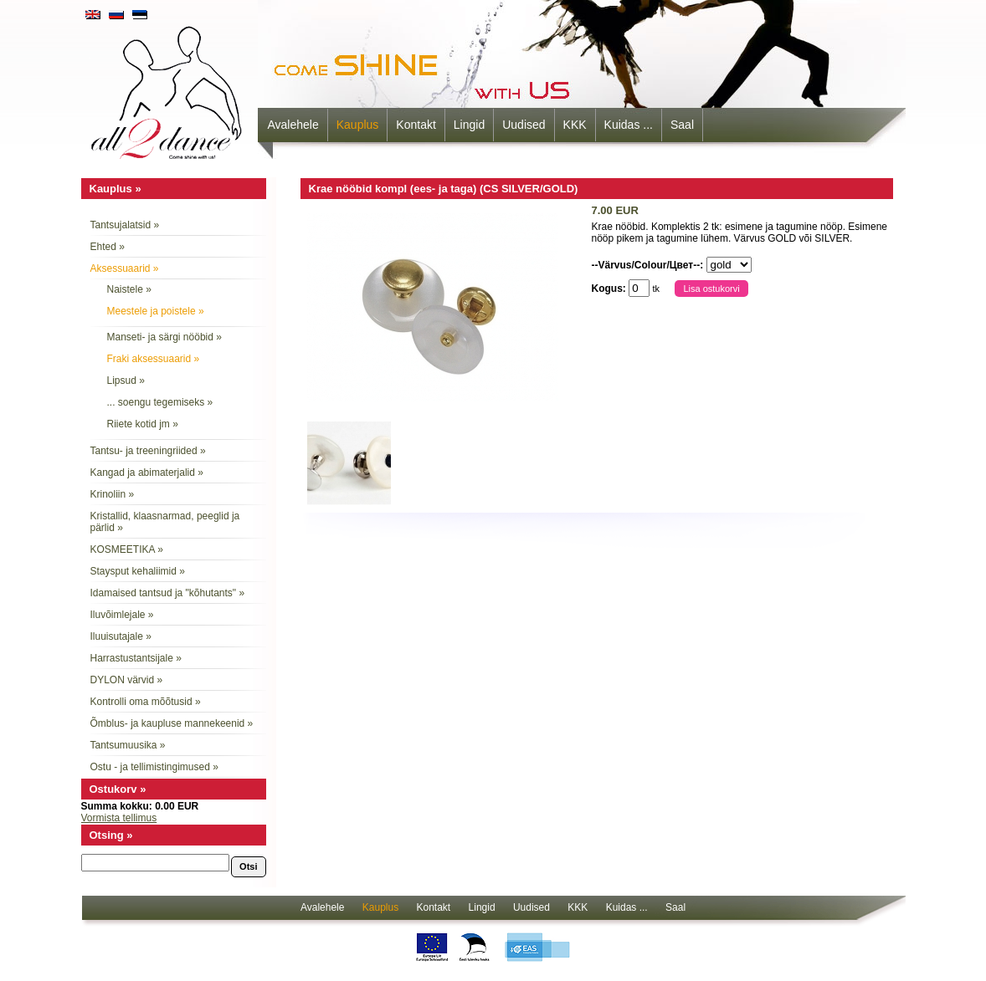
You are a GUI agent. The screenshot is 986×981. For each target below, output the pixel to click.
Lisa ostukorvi (711, 289)
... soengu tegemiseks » (160, 402)
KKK (575, 124)
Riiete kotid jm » (142, 424)
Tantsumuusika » (128, 745)
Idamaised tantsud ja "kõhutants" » (167, 593)
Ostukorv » (118, 789)
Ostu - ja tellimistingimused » (154, 767)
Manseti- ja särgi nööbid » (164, 337)
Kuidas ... (628, 124)
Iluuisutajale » (120, 636)
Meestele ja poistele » (155, 311)
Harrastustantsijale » (136, 658)
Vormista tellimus (119, 818)
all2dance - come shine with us (168, 88)
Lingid (469, 124)
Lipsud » (126, 380)
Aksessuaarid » (124, 268)
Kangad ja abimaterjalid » (146, 472)
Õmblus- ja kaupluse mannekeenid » (172, 723)
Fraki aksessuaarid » (153, 359)
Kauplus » (115, 188)
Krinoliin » (112, 494)
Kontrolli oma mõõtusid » (145, 702)
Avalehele (293, 124)
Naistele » (129, 289)
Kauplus (357, 124)
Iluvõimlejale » (122, 615)
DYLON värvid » (126, 680)
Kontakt (415, 124)
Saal (682, 124)
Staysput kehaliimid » (137, 571)
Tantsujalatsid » (125, 225)
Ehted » (107, 247)
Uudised (523, 124)
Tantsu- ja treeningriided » (148, 451)
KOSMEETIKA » (126, 549)
